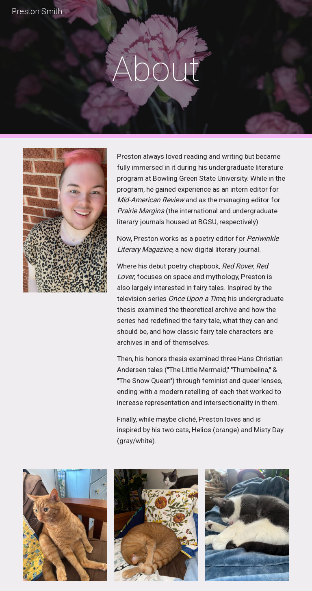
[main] (155, 69)
